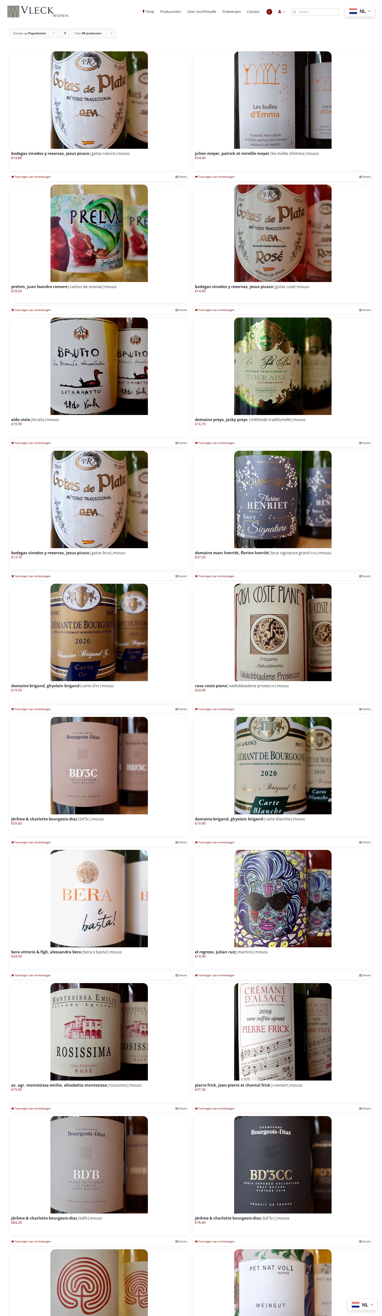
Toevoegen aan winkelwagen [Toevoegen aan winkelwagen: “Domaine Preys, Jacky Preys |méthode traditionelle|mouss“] (216, 443)
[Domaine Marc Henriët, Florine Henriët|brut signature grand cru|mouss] (282, 499)
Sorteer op (29, 33)
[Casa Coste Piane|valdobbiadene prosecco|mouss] (282, 632)
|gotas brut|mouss (68, 552)
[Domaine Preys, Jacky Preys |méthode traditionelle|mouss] (282, 366)
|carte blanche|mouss (250, 819)
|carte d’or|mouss (62, 685)
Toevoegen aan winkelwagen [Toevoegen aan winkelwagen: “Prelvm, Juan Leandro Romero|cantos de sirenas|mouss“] (32, 310)
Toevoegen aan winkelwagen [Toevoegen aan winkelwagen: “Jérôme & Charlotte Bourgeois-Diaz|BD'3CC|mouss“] (216, 1241)
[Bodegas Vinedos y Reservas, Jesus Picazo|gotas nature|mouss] (99, 100)
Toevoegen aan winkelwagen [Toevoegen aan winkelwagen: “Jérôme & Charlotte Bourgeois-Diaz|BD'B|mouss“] (32, 1241)
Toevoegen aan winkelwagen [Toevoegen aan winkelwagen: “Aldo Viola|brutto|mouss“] (32, 443)
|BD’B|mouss (56, 1218)
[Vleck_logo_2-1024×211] (37, 7)
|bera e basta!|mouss (66, 952)
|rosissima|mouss (76, 1085)
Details (183, 177)
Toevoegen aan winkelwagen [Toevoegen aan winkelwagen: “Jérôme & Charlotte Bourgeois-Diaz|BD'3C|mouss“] (32, 842)
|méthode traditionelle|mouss (250, 419)
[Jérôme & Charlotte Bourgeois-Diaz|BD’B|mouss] (99, 1164)
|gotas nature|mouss (70, 153)
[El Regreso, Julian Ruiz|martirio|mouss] (282, 898)
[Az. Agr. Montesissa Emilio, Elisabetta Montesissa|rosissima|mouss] (99, 1032)
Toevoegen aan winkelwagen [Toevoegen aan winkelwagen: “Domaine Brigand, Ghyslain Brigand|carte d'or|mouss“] (32, 709)
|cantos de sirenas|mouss (64, 286)
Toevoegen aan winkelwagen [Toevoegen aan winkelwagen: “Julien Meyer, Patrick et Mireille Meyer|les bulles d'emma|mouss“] (216, 177)
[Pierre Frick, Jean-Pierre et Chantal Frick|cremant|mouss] (282, 1032)
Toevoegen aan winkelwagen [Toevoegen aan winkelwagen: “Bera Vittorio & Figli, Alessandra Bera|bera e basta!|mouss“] (32, 975)
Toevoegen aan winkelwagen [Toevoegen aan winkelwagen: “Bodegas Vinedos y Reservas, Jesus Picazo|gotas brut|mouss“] (32, 576)
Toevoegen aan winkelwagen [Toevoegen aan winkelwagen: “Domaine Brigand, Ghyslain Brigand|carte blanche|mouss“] (216, 842)
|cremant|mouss (249, 1085)
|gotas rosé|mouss (252, 286)
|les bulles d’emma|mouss (257, 153)
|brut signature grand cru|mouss (263, 552)
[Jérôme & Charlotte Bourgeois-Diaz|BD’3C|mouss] (99, 765)
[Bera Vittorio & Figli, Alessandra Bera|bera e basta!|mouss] (99, 898)
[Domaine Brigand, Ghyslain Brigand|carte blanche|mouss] (282, 765)
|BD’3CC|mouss (242, 1218)
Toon (88, 33)
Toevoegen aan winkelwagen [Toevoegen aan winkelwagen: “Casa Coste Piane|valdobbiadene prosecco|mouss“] (216, 709)
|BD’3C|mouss (57, 819)
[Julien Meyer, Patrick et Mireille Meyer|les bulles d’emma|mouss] (282, 100)
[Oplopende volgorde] (65, 33)
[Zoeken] (294, 11)
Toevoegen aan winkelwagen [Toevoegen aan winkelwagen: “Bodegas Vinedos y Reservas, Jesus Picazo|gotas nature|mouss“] (32, 177)
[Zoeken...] (315, 11)
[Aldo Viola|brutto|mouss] (99, 366)
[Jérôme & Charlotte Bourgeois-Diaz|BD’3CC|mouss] (282, 1164)
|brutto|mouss (35, 419)
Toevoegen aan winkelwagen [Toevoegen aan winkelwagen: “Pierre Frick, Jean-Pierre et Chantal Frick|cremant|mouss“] (216, 1108)
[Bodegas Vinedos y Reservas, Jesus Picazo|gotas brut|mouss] (99, 499)
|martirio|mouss (231, 952)
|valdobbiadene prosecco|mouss (242, 685)
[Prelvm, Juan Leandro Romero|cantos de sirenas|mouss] (99, 233)
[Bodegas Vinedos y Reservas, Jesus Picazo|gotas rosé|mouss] (282, 233)
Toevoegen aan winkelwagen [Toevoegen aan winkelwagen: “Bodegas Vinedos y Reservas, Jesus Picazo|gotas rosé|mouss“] (216, 310)
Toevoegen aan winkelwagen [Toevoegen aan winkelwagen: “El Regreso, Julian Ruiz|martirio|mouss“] (216, 975)
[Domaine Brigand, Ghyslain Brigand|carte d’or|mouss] (99, 632)
